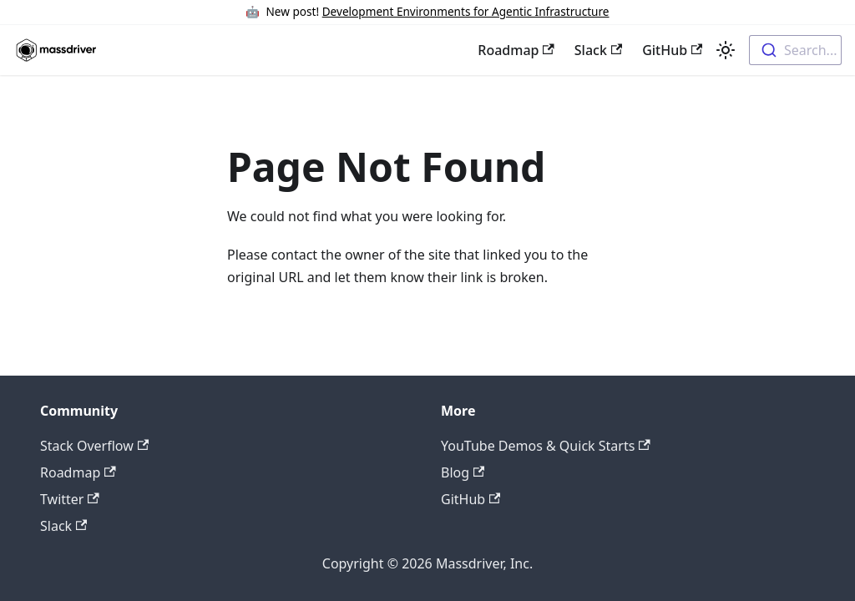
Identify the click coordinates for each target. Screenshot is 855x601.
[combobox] (795, 50)
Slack (598, 50)
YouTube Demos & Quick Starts (545, 446)
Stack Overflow (94, 446)
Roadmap (516, 50)
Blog (462, 472)
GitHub (672, 50)
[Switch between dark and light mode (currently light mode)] (725, 50)
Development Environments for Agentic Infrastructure (466, 11)
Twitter (69, 499)
